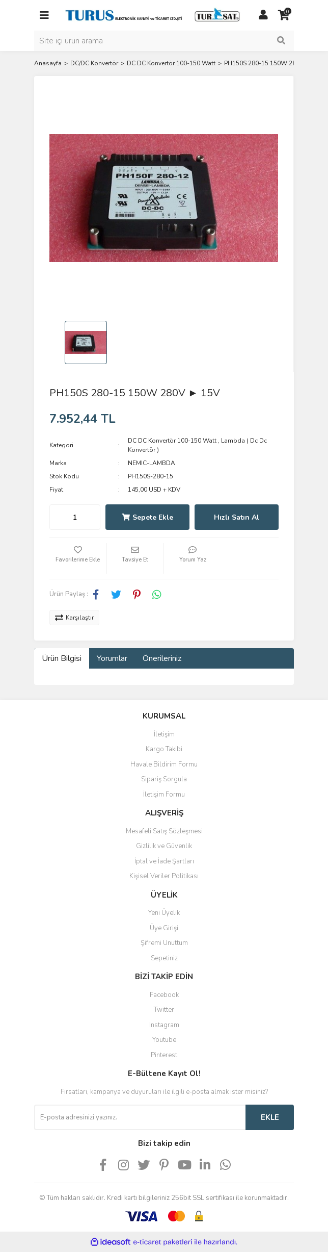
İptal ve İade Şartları (164, 861)
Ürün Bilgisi (61, 658)
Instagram (164, 1025)
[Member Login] (263, 15)
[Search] (164, 41)
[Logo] (154, 15)
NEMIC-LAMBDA (151, 463)
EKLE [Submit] (270, 1117)
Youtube (164, 1039)
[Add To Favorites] (77, 558)
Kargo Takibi (164, 749)
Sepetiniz (164, 958)
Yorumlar (112, 658)
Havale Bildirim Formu (164, 764)
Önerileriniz (162, 658)
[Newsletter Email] (139, 1117)
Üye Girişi (164, 928)
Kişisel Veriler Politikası (164, 876)
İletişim (164, 734)
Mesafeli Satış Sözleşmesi (164, 831)
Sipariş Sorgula (164, 779)
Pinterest (164, 1055)
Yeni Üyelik (164, 912)
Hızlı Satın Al (236, 517)
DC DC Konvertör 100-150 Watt (172, 441)
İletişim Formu (164, 794)
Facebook (164, 995)
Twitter (164, 1009)
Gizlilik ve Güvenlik (164, 846)
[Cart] (284, 15)
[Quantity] (74, 517)
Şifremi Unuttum (164, 943)
